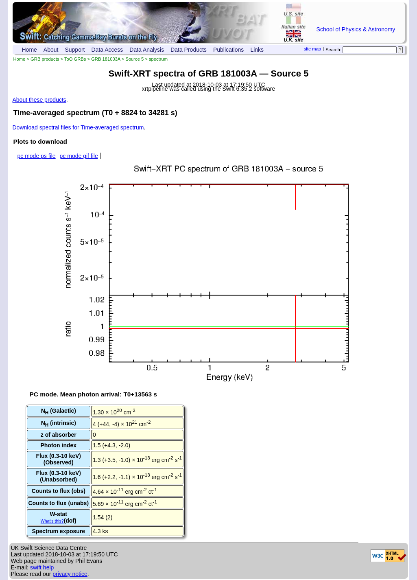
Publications (228, 49)
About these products (39, 99)
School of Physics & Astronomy (356, 29)
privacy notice (69, 574)
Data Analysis (146, 49)
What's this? (52, 521)
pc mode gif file (79, 156)
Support (75, 49)
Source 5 (134, 59)
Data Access (107, 49)
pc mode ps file (36, 156)
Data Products (188, 49)
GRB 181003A (105, 59)
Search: (333, 49)
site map (312, 48)
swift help (42, 567)
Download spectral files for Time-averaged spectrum (78, 127)
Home (29, 49)
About (51, 49)
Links (257, 49)
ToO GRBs (75, 59)
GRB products (45, 59)
